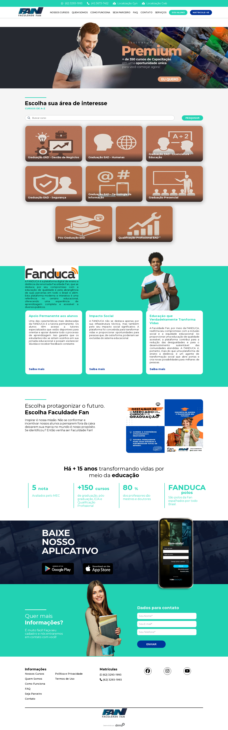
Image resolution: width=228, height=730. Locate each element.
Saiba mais (37, 369)
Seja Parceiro (121, 12)
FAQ (135, 12)
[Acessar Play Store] (58, 569)
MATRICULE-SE (201, 12)
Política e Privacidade (69, 673)
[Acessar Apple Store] (98, 569)
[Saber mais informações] (114, 88)
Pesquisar (192, 118)
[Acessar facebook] (148, 671)
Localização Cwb (154, 3)
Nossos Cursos (59, 12)
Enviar (151, 644)
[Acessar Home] (30, 16)
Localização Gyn (125, 3)
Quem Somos (80, 12)
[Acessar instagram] (167, 671)
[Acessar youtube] (187, 671)
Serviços (160, 12)
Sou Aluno (178, 12)
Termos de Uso (64, 678)
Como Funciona (100, 12)
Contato (146, 12)
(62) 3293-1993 (71, 3)
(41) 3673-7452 (97, 3)
